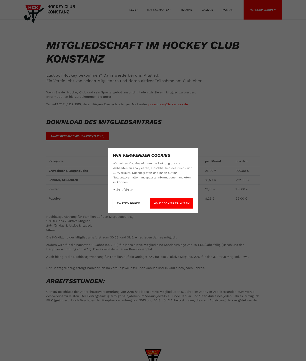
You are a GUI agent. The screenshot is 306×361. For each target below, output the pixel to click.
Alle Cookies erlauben (171, 203)
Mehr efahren (123, 190)
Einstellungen (128, 203)
